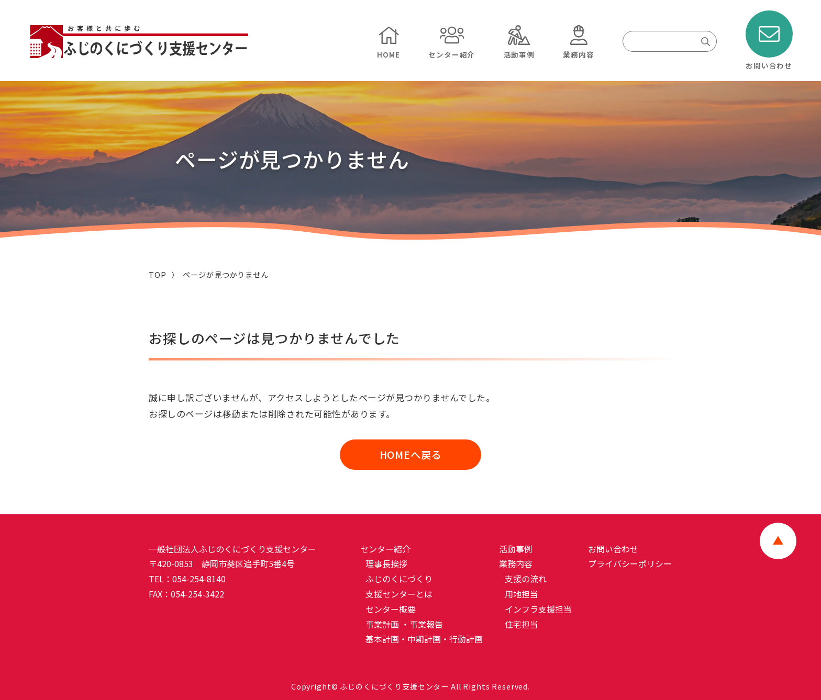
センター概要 (392, 609)
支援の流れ (527, 579)
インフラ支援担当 (539, 609)
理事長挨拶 (387, 564)
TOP (158, 274)
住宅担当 (522, 624)
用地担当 (522, 594)
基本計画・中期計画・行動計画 (425, 639)
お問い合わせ (614, 549)
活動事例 (516, 549)
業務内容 (516, 564)
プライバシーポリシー (630, 564)
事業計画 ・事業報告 (405, 624)
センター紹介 (386, 549)
